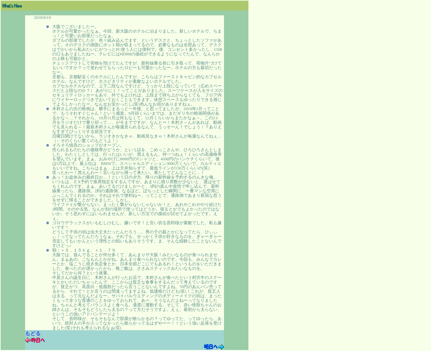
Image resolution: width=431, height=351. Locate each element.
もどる (33, 333)
